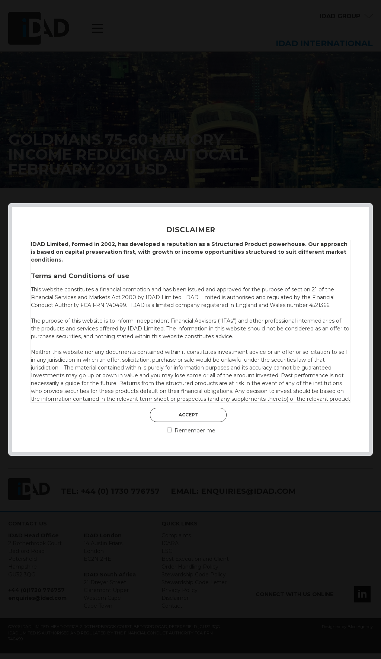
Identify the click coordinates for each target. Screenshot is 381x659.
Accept (188, 415)
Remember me (191, 430)
